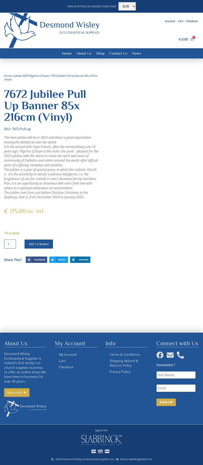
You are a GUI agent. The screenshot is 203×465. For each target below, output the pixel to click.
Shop (100, 53)
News (136, 53)
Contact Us (118, 53)
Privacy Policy (120, 371)
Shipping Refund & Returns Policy (124, 363)
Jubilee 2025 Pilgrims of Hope (31, 76)
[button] (36, 260)
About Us (83, 53)
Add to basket (39, 244)
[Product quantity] (10, 244)
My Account (68, 354)
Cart (180, 21)
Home (67, 53)
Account (170, 21)
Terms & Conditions (125, 354)
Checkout (192, 21)
